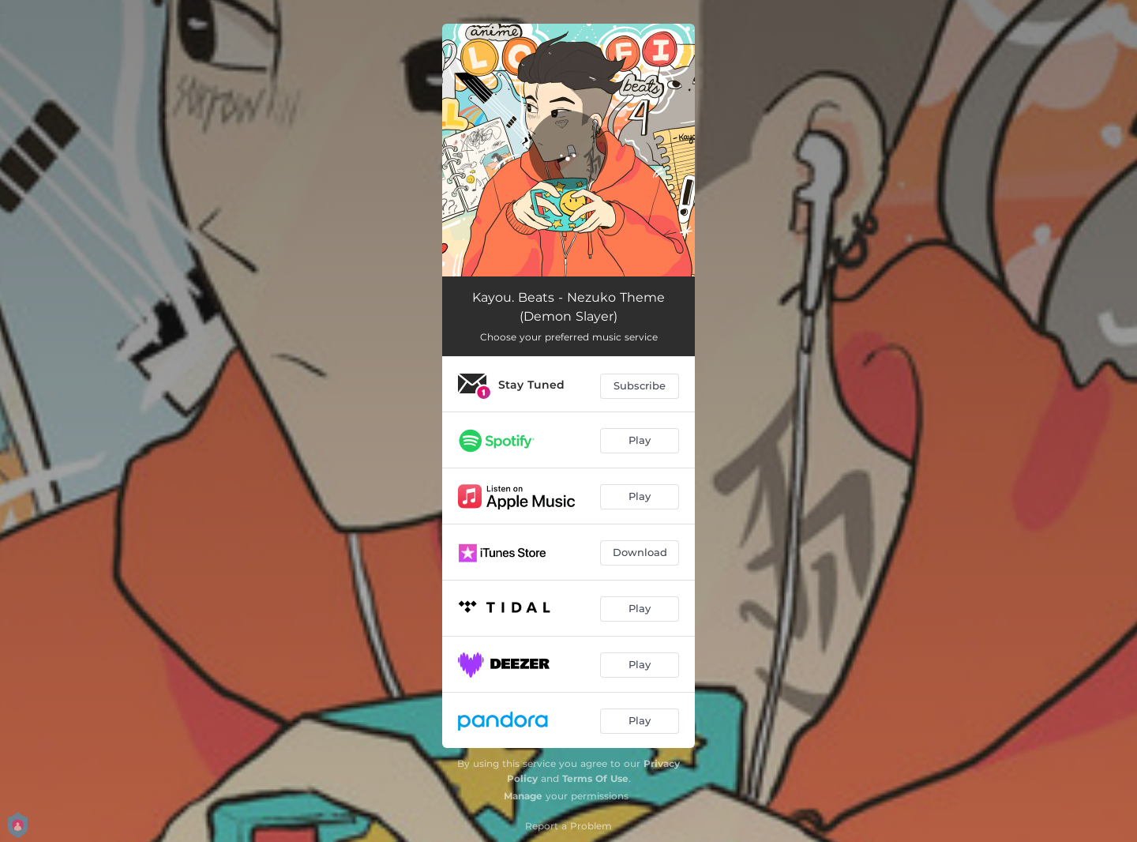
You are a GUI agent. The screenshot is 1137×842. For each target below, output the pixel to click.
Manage (523, 796)
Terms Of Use (595, 778)
